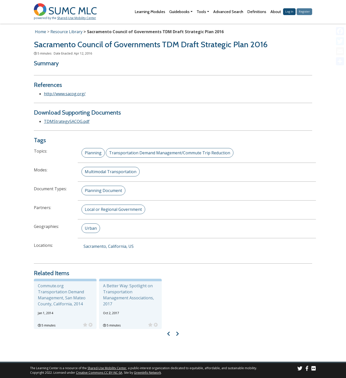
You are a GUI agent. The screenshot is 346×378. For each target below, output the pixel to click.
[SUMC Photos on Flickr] (313, 369)
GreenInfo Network (147, 372)
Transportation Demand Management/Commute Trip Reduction (169, 153)
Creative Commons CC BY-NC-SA (99, 372)
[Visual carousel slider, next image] (177, 333)
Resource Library (66, 31)
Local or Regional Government (113, 209)
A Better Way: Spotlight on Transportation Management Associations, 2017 (128, 295)
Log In (289, 11)
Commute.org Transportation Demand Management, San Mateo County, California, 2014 (61, 295)
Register (304, 11)
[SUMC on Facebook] (307, 369)
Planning (93, 153)
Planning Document (103, 190)
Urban (91, 228)
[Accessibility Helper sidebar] (340, 6)
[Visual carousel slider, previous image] (168, 333)
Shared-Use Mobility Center (76, 18)
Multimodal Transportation (110, 171)
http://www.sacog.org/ (64, 94)
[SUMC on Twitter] (299, 369)
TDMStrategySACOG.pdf (67, 121)
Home (40, 31)
